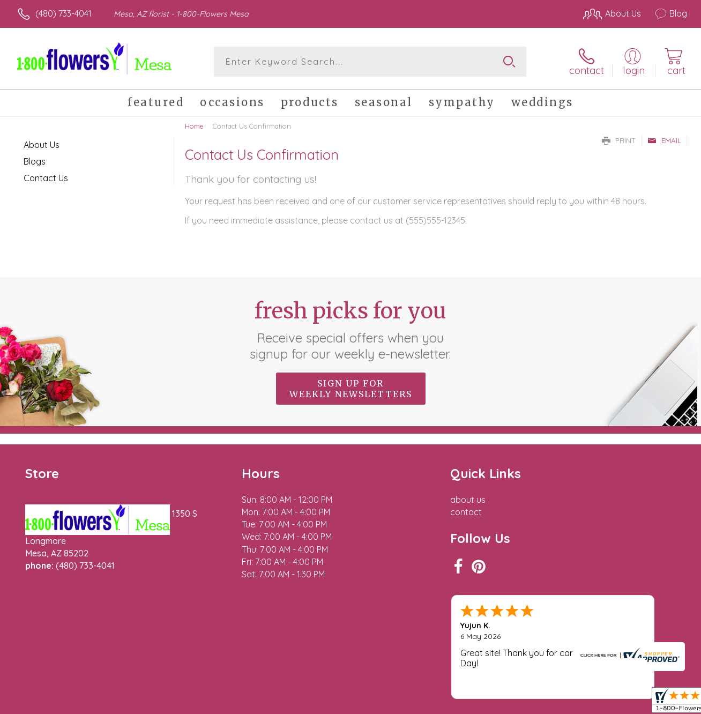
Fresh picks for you (351, 330)
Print (619, 140)
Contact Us (46, 178)
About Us (41, 144)
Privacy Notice (513, 703)
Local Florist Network (590, 703)
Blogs (35, 161)
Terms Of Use (450, 703)
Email (664, 140)
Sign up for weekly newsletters (350, 388)
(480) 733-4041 (63, 13)
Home (194, 126)
